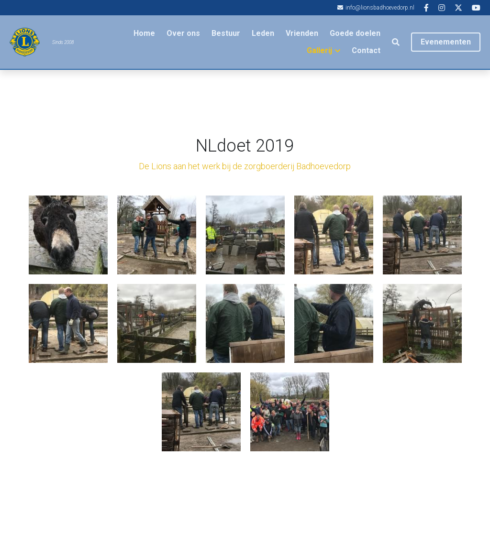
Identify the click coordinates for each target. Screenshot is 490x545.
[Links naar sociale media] (426, 7)
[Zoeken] (396, 42)
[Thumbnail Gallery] (68, 235)
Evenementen (446, 41)
